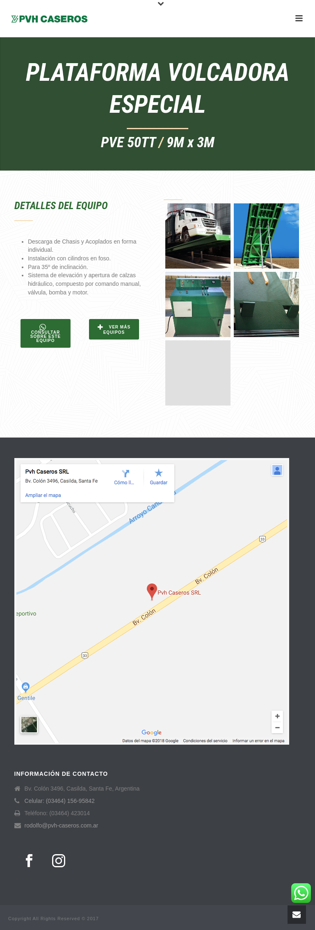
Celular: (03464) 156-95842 (60, 801)
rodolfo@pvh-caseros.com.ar (61, 825)
